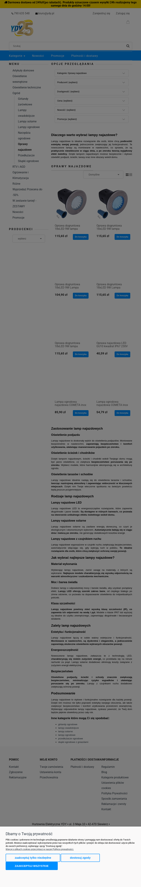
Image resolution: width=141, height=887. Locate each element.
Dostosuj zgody (80, 857)
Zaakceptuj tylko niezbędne (33, 857)
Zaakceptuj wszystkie (32, 865)
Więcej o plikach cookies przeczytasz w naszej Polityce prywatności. (40, 849)
